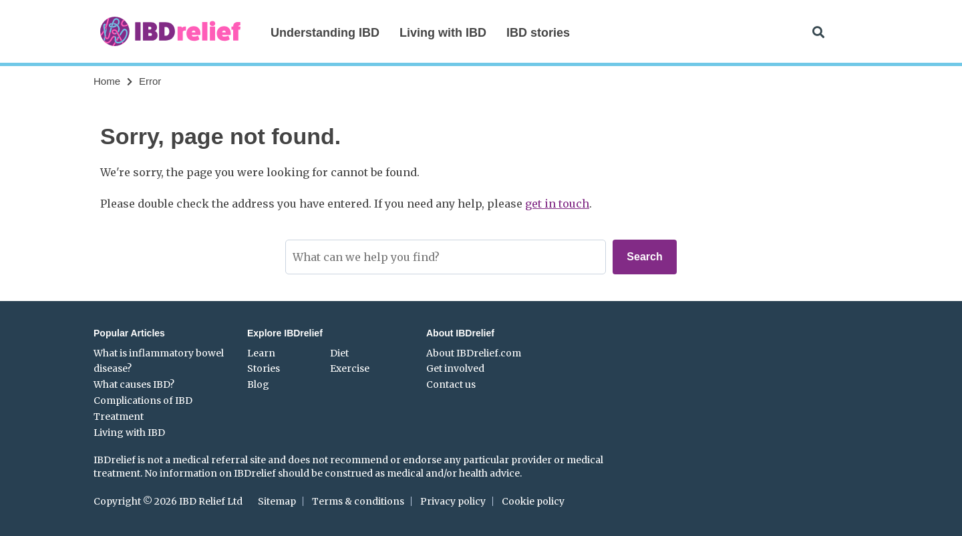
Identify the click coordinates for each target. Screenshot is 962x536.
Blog (258, 384)
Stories (263, 368)
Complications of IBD (143, 400)
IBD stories (538, 32)
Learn (261, 353)
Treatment (119, 417)
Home (107, 81)
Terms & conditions (358, 501)
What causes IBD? (134, 384)
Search (644, 256)
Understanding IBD (325, 32)
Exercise (349, 368)
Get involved (455, 368)
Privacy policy (453, 501)
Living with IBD (442, 32)
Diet (339, 353)
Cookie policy (533, 501)
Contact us (451, 384)
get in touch (557, 203)
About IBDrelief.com (473, 353)
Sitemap (277, 501)
